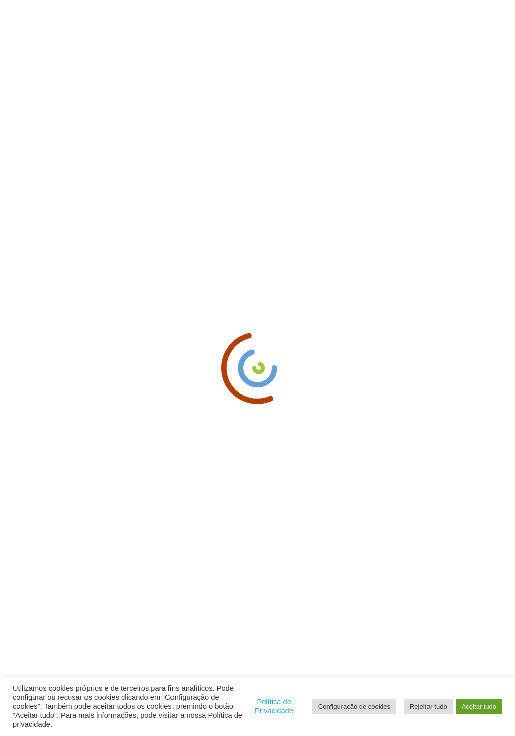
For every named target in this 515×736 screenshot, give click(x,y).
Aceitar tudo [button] (479, 706)
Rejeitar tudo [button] (428, 706)
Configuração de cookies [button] (354, 706)
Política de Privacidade (273, 706)
